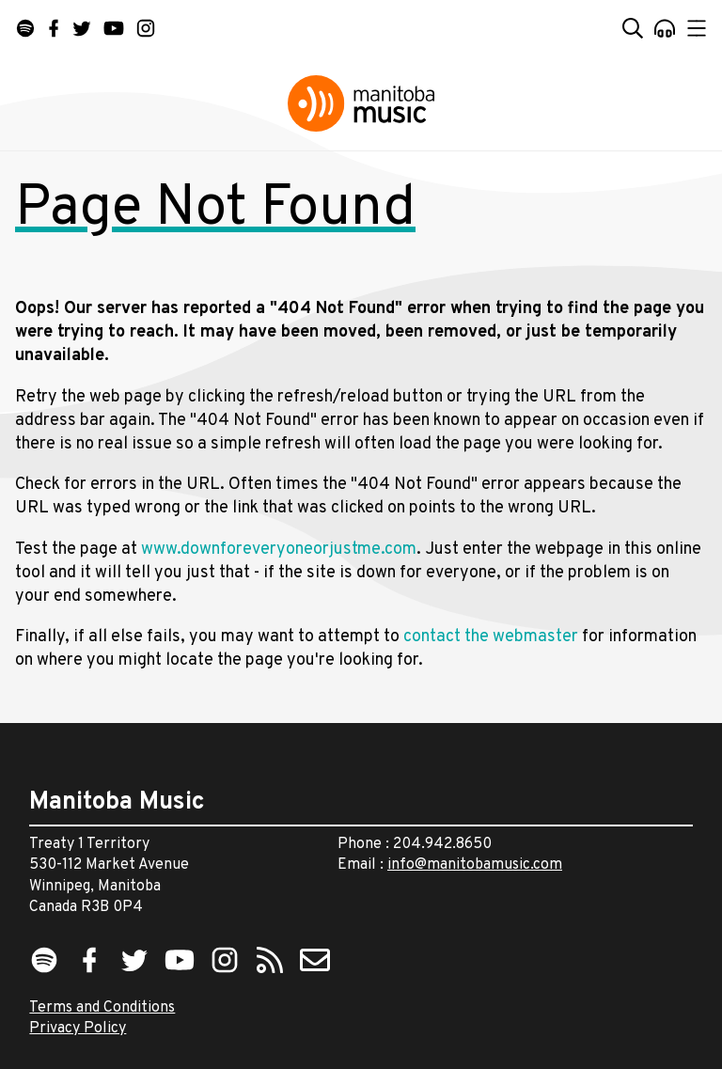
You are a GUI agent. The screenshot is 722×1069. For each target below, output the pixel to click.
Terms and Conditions (102, 1007)
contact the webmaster (490, 637)
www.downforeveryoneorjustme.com (278, 549)
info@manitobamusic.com (474, 865)
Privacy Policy (77, 1028)
